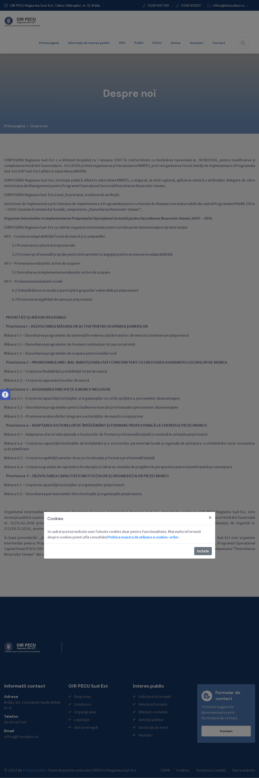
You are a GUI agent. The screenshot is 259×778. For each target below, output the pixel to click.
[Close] (210, 518)
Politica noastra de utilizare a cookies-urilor (143, 537)
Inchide (203, 551)
